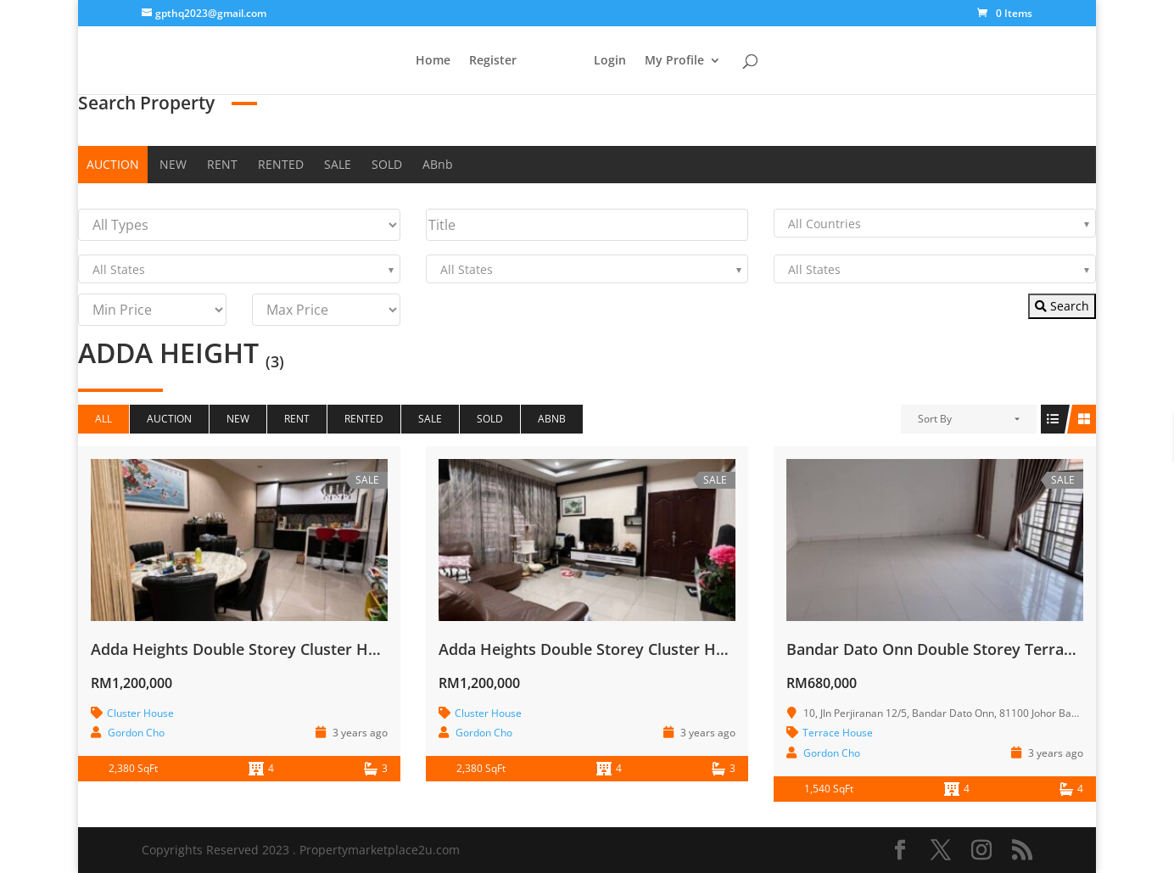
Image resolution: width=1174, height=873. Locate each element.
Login (613, 61)
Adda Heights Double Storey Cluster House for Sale (277, 649)
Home (429, 61)
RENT (222, 164)
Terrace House (837, 732)
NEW (173, 164)
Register (489, 61)
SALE (337, 164)
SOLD (387, 164)
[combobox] (935, 223)
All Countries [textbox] (824, 223)
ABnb (437, 164)
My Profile (677, 61)
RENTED (281, 164)
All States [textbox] (118, 269)
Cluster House (140, 713)
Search (1062, 306)
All (103, 418)
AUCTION (113, 164)
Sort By (935, 418)
